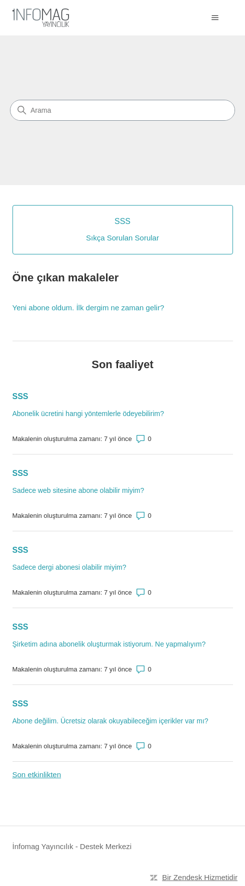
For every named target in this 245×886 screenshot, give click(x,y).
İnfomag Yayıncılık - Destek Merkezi (72, 846)
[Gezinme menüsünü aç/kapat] (215, 18)
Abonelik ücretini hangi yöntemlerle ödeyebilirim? (88, 414)
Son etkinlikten (37, 774)
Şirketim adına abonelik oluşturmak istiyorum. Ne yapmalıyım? (109, 644)
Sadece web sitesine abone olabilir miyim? (78, 490)
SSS (20, 396)
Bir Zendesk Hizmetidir (200, 877)
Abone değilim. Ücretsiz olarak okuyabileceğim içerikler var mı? (110, 721)
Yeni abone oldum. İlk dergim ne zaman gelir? (88, 307)
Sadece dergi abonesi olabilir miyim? (69, 567)
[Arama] (122, 110)
